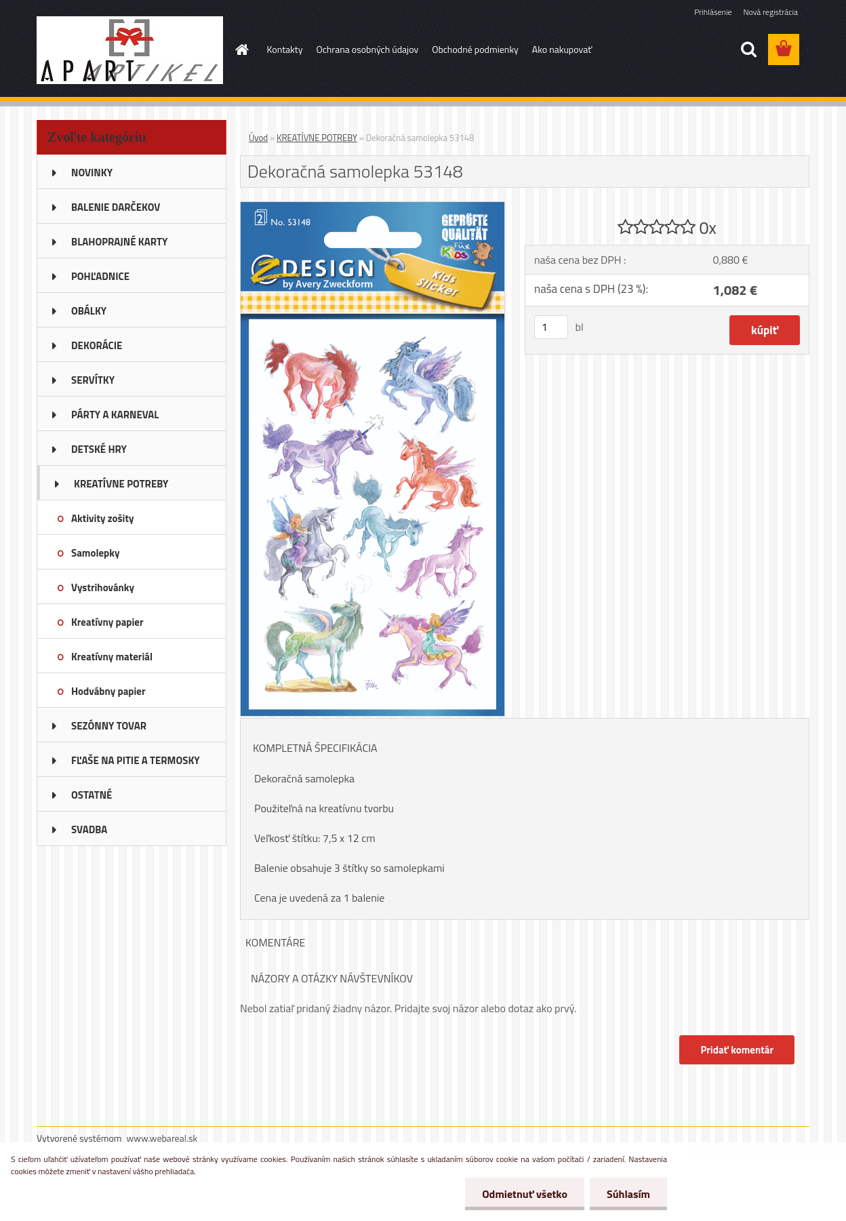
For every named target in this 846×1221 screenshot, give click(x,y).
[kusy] (551, 327)
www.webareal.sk (162, 1138)
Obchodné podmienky (475, 49)
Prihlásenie (712, 11)
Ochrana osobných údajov (367, 49)
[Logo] (130, 50)
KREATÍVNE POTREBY (317, 137)
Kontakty (285, 49)
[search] (748, 49)
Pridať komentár (736, 1050)
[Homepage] (241, 49)
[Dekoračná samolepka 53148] (372, 207)
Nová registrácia (770, 11)
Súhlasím (628, 1194)
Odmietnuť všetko (524, 1194)
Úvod (258, 137)
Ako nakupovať (562, 49)
